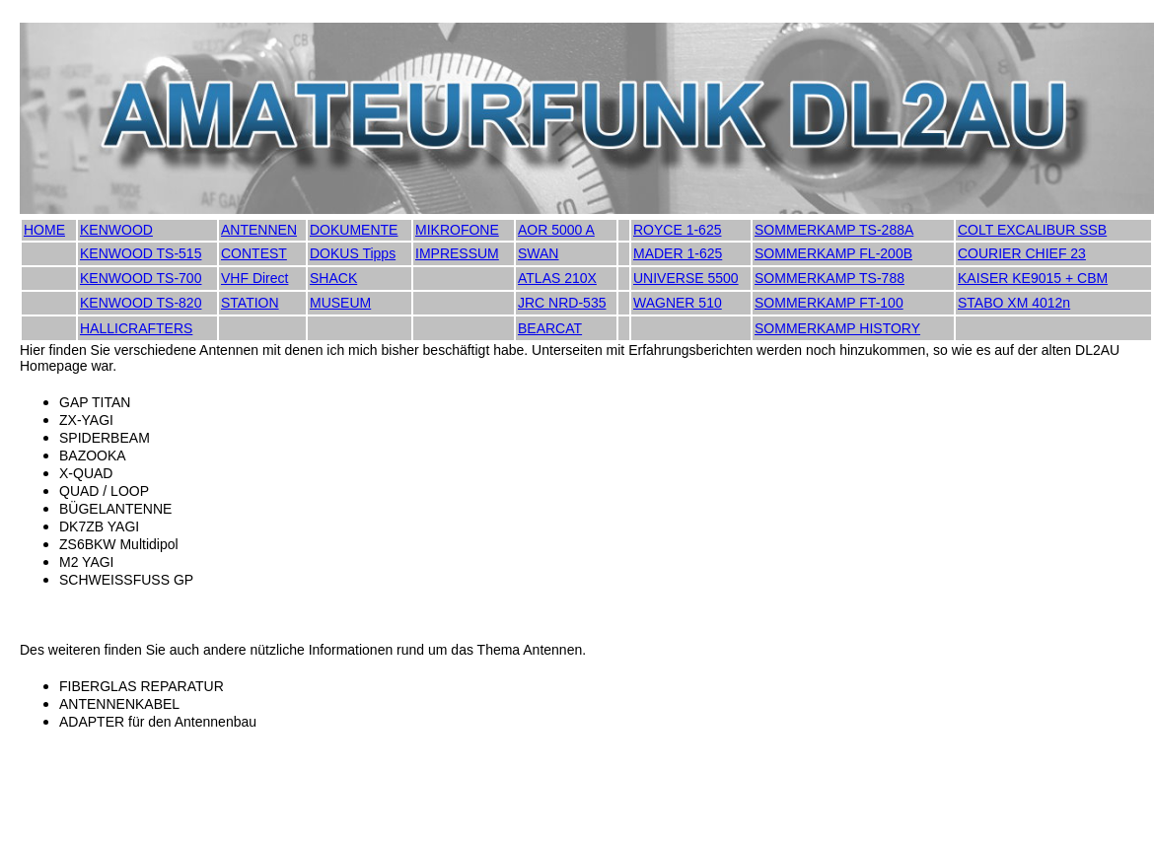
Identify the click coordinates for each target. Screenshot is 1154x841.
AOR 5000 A (556, 230)
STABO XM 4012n (1014, 303)
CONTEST (254, 253)
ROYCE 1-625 (677, 230)
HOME (44, 230)
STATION (250, 303)
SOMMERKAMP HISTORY (837, 328)
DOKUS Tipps (353, 253)
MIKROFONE (457, 230)
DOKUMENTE (353, 230)
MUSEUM (340, 303)
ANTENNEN (259, 230)
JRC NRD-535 (562, 303)
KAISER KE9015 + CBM (1033, 278)
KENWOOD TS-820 (140, 303)
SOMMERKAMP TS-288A (834, 230)
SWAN (538, 253)
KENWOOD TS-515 (140, 253)
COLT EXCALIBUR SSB (1032, 230)
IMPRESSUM (457, 253)
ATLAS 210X (557, 278)
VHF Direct (254, 278)
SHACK (333, 278)
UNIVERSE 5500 (686, 278)
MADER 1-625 (677, 253)
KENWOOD (116, 230)
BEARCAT (550, 328)
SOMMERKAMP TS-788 (829, 278)
